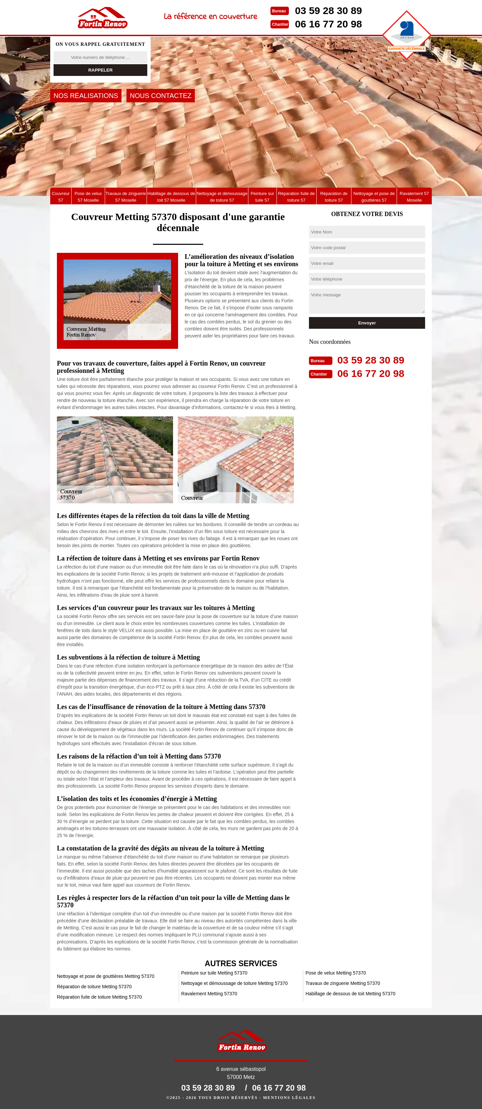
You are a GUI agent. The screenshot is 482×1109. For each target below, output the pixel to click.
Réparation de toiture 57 (334, 197)
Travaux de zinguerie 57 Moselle (125, 197)
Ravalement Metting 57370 (209, 993)
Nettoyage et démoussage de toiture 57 (221, 197)
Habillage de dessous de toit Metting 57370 (351, 993)
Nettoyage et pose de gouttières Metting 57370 (105, 976)
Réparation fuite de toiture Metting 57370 (99, 997)
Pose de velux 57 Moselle (88, 197)
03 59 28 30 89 (328, 10)
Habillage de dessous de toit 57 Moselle (171, 197)
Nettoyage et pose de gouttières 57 (374, 197)
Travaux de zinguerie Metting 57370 (343, 983)
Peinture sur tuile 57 (262, 197)
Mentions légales (289, 1097)
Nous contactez (160, 95)
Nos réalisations (86, 95)
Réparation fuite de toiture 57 (296, 197)
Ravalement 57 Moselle (414, 197)
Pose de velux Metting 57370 (336, 973)
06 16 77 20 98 (328, 23)
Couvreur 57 (61, 197)
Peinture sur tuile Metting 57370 (214, 973)
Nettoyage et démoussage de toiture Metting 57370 (234, 983)
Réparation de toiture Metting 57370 (94, 986)
